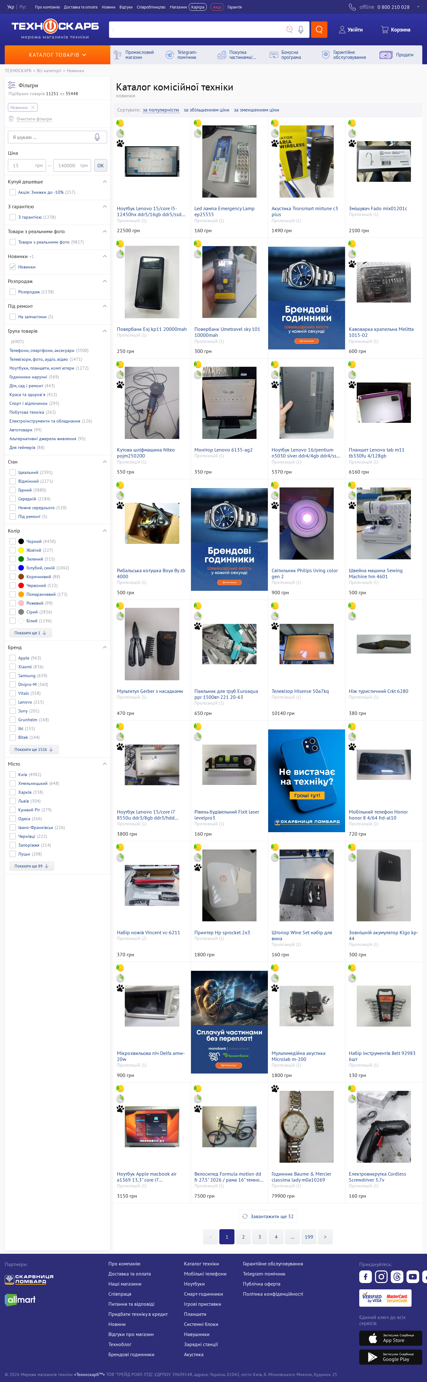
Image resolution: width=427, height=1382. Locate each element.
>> (292, 1237)
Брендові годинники (131, 1354)
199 (309, 1237)
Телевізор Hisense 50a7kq (300, 691)
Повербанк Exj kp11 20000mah (152, 329)
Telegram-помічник (264, 1273)
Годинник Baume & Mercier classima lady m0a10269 (301, 1177)
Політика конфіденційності (273, 1294)
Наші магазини (124, 1284)
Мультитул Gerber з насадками (150, 691)
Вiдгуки (126, 7)
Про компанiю (47, 7)
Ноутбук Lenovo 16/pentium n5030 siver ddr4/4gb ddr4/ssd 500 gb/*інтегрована (305, 453)
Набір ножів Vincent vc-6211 (148, 933)
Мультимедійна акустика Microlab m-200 (299, 1056)
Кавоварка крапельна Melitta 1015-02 (381, 332)
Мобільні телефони (205, 1273)
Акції (217, 7)
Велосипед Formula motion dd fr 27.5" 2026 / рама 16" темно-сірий (228, 1177)
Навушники (197, 1334)
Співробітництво (151, 7)
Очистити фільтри (34, 119)
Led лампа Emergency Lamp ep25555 (224, 211)
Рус (23, 6)
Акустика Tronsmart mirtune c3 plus (305, 211)
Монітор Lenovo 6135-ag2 (223, 450)
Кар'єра (197, 7)
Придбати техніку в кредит (138, 1314)
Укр (10, 6)
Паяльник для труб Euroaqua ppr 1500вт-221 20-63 (226, 694)
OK (100, 165)
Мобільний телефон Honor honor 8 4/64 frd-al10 (378, 815)
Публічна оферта (261, 1284)
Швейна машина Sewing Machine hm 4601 (376, 573)
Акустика (194, 1354)
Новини (108, 7)
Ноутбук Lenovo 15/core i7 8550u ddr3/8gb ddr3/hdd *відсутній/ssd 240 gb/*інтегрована (146, 815)
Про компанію (124, 1263)
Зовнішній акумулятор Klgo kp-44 (383, 935)
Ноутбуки (194, 1284)
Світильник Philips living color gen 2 (305, 573)
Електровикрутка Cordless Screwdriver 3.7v (377, 1177)
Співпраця (119, 1294)
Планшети (195, 1314)
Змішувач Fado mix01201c (378, 208)
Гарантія (235, 7)
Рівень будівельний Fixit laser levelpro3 (226, 815)
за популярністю (161, 110)
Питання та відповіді (131, 1304)
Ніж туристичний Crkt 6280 (378, 691)
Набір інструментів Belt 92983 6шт (382, 1056)
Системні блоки (201, 1324)
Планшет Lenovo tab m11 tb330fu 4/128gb (377, 453)
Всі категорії (49, 70)
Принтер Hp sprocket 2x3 (222, 933)
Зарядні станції (201, 1344)
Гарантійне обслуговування (273, 1263)
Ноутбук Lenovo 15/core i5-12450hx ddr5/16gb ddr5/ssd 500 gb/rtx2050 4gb (149, 211)
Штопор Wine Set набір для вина (302, 935)
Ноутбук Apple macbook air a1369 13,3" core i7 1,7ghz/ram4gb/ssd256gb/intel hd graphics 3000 (151, 1177)
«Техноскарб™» (89, 1374)
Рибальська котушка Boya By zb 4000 (151, 573)
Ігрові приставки (202, 1304)
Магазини (178, 7)
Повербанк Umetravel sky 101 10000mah (227, 332)
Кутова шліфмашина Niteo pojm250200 (146, 453)
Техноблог (119, 1344)
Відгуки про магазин (131, 1334)
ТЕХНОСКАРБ (18, 70)
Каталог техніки (201, 1263)
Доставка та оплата (80, 7)
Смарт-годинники (203, 1294)
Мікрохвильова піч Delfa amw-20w (151, 1056)
